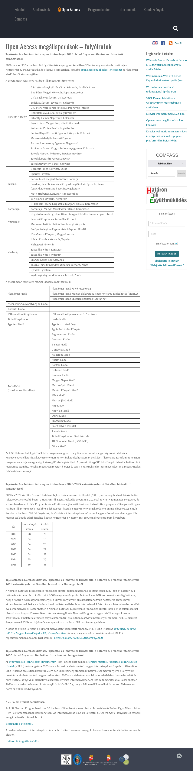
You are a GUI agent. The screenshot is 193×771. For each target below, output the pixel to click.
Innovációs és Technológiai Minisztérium (32, 661)
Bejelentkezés (166, 253)
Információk (127, 9)
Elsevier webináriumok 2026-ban (165, 113)
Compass (21, 19)
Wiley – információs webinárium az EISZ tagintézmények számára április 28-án (166, 65)
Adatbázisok (41, 9)
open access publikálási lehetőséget (101, 69)
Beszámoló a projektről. (19, 723)
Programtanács (99, 9)
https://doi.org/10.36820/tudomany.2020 (78, 638)
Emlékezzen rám (165, 243)
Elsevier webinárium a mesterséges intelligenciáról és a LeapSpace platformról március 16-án (166, 136)
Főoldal (20, 9)
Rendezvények (154, 9)
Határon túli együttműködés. (22, 741)
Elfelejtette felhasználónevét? (167, 265)
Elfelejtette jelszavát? (167, 260)
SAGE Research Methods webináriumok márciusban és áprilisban (163, 103)
